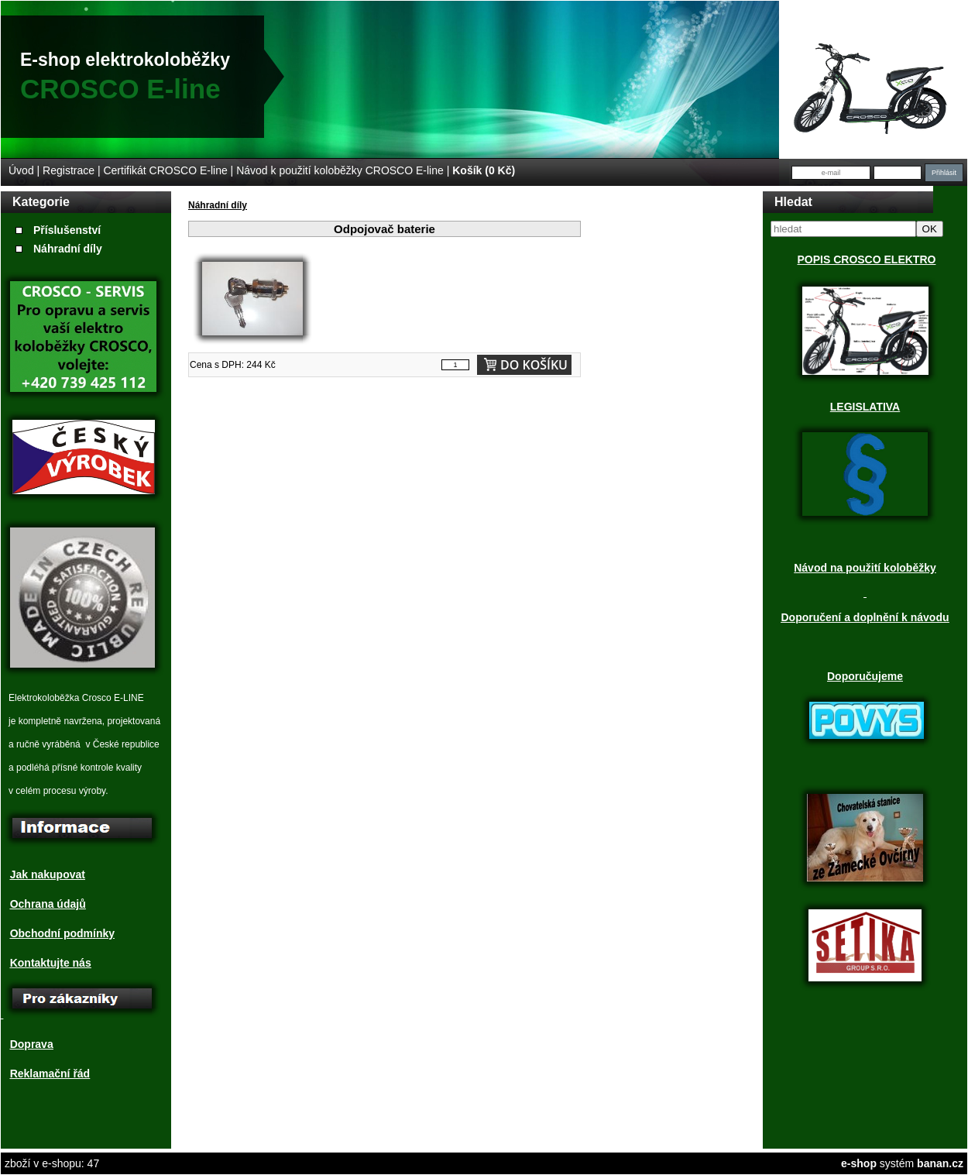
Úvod (21, 170)
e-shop (859, 1163)
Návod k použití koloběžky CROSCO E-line (340, 170)
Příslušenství (67, 230)
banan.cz (940, 1163)
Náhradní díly (67, 248)
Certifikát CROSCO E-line (165, 170)
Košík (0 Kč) (483, 170)
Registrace (68, 170)
